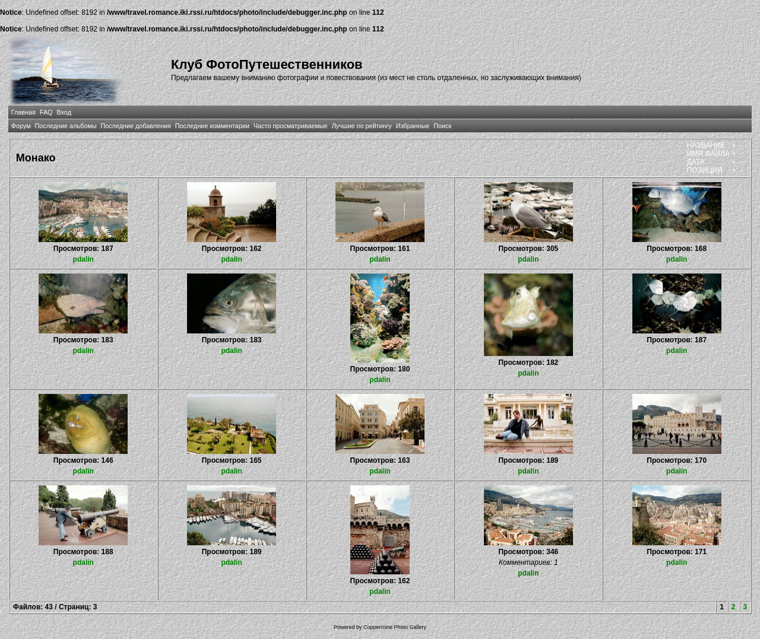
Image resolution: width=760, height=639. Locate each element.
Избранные (412, 125)
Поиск (442, 125)
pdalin (83, 259)
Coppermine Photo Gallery (394, 627)
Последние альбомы (66, 125)
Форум (21, 125)
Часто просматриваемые (291, 125)
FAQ (46, 112)
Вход (64, 112)
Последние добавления (135, 125)
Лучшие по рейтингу (362, 125)
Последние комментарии (212, 125)
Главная (23, 112)
